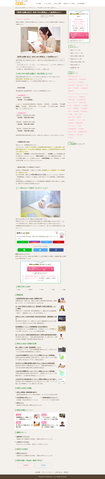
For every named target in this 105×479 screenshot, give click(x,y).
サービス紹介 (47, 3)
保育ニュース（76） (75, 50)
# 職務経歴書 (78, 123)
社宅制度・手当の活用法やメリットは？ (27, 398)
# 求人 (87, 85)
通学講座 (25, 465)
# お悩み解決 (82, 79)
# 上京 (69, 108)
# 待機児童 (82, 96)
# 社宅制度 (81, 128)
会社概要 (37, 472)
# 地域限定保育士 (82, 131)
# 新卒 (69, 111)
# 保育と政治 (71, 99)
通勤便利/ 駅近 (29, 276)
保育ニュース (44, 16)
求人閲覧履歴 (81, 3)
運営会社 (66, 472)
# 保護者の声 (71, 134)
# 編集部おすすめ (72, 79)
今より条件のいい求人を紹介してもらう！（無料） (38, 268)
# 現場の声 (81, 82)
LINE (22, 242)
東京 (19, 289)
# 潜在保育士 (84, 111)
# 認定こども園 (72, 131)
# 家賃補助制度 (72, 128)
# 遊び (69, 88)
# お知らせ (71, 137)
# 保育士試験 (19, 19)
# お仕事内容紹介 (81, 99)
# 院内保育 (79, 134)
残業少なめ (37, 276)
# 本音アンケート (72, 96)
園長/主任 (27, 278)
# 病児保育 (71, 123)
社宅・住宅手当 (51, 276)
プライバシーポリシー (48, 472)
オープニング (34, 278)
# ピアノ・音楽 (81, 120)
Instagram (34, 242)
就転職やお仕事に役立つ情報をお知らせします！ (30, 404)
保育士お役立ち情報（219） (77, 62)
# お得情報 (85, 105)
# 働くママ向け (78, 114)
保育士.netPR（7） (75, 64)
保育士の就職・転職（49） (77, 56)
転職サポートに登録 (69, 3)
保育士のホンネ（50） (76, 59)
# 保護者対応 (76, 105)
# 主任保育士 (71, 120)
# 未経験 (70, 114)
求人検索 (38, 3)
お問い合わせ (58, 472)
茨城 (64, 289)
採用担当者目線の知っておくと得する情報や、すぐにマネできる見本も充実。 (37, 393)
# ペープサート (72, 126)
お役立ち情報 (57, 3)
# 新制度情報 (26, 19)
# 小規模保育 (84, 108)
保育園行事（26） (75, 67)
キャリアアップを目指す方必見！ (51, 398)
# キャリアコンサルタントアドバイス (78, 93)
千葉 (53, 289)
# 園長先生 (71, 91)
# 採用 (69, 105)
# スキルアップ (72, 82)
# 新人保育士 (71, 85)
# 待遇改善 (76, 88)
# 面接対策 (76, 108)
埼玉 (42, 289)
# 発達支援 (76, 111)
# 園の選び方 (80, 85)
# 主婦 (79, 126)
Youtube (58, 242)
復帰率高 (43, 276)
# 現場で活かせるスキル (74, 76)
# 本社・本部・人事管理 (74, 117)
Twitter (46, 242)
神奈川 (30, 289)
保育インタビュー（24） (77, 53)
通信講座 (43, 465)
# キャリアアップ (72, 102)
